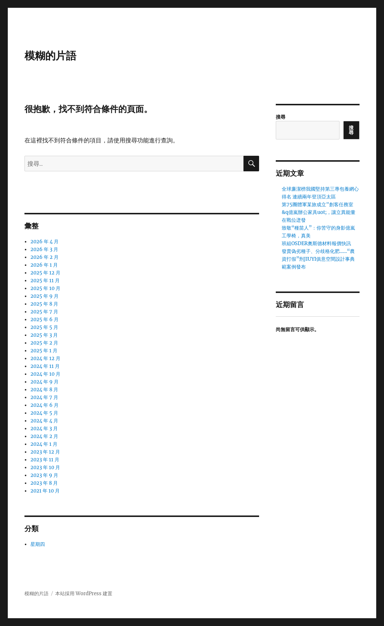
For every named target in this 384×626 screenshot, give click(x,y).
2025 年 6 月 (44, 319)
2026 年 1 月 (44, 265)
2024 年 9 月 (44, 382)
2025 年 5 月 (44, 327)
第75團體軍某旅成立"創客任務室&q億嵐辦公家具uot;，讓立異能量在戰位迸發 (318, 212)
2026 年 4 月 (44, 241)
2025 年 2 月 (44, 343)
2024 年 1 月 (43, 444)
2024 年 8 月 (44, 389)
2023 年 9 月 (44, 475)
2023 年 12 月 (45, 452)
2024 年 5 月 (44, 413)
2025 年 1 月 (43, 350)
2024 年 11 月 (45, 366)
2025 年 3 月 (44, 335)
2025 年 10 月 (45, 288)
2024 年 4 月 (44, 421)
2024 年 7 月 (44, 397)
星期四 (37, 544)
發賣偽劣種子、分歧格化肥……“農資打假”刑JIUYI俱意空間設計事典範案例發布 (318, 259)
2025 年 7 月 (44, 312)
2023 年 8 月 (44, 483)
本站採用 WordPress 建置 (83, 593)
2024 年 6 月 (44, 405)
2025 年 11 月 (45, 280)
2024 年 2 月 (44, 436)
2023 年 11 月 (44, 460)
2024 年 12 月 (45, 358)
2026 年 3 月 (44, 249)
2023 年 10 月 (45, 467)
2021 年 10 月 (45, 491)
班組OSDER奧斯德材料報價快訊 (316, 243)
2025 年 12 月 (45, 273)
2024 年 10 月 (45, 374)
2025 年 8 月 (44, 304)
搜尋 (280, 117)
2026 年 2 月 (44, 257)
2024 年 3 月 (44, 428)
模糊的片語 (50, 55)
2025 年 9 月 (44, 296)
